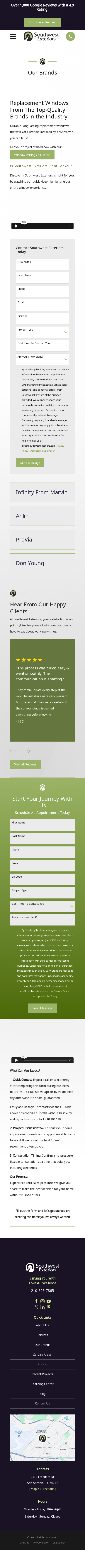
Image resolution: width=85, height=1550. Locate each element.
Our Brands (42, 1345)
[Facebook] (36, 1301)
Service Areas (42, 1355)
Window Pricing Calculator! (32, 155)
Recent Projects (42, 1374)
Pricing (42, 1364)
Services (42, 1335)
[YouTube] (49, 1301)
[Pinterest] (49, 1307)
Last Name (24, 275)
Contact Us (42, 1403)
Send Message (30, 463)
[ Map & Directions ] (42, 1489)
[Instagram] (42, 1301)
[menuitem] (24, 1542)
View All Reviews (25, 764)
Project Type (25, 329)
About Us (42, 1325)
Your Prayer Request (42, 22)
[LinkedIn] (42, 1307)
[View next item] (27, 750)
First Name (24, 261)
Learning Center (42, 1384)
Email (21, 302)
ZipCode (23, 316)
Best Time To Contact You (34, 343)
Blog (42, 1394)
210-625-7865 (42, 1290)
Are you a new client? (30, 356)
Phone (21, 288)
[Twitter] (36, 1307)
